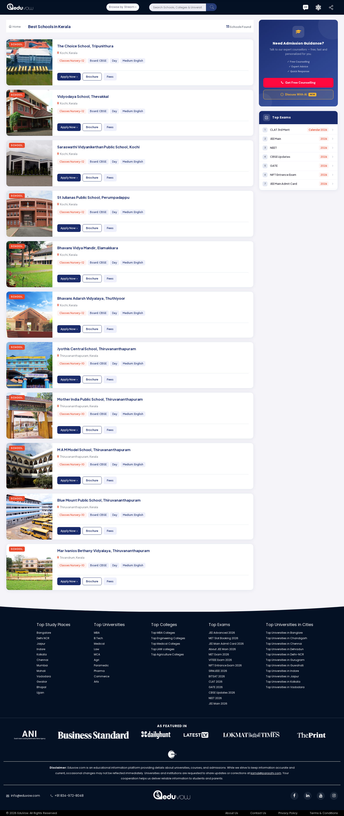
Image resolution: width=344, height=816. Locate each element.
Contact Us (258, 813)
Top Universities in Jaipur (282, 676)
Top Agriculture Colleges (167, 654)
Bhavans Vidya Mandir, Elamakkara (87, 248)
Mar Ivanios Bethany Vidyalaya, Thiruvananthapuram (103, 550)
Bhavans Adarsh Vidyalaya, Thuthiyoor (91, 298)
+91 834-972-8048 (69, 795)
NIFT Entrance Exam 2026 (225, 665)
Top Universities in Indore (282, 671)
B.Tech (98, 638)
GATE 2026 (216, 687)
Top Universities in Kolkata (283, 681)
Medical (99, 644)
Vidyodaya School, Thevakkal (83, 96)
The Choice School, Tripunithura (85, 46)
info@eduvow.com (25, 795)
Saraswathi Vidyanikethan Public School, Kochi (98, 147)
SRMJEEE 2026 (218, 671)
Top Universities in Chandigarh (286, 638)
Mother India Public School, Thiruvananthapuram (100, 399)
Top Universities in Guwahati (285, 665)
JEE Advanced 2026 (222, 633)
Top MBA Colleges (163, 633)
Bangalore (44, 633)
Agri (96, 660)
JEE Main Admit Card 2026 (226, 644)
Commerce (101, 676)
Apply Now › (69, 76)
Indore (41, 649)
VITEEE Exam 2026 (220, 660)
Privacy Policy (287, 813)
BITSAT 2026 (217, 676)
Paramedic (101, 665)
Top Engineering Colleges (168, 638)
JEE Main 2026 (218, 703)
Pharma (99, 671)
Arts (96, 681)
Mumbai (42, 665)
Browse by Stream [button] (121, 7)
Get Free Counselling (298, 82)
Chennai (42, 660)
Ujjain (40, 692)
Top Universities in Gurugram (285, 660)
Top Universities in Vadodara (285, 687)
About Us (231, 813)
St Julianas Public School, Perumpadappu (93, 197)
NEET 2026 (215, 698)
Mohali (41, 671)
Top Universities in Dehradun (285, 649)
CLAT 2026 (215, 681)
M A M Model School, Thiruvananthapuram (94, 449)
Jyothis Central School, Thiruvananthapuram (96, 348)
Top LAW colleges (162, 649)
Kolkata (42, 654)
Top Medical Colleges (165, 644)
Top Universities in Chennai (284, 644)
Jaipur (41, 644)
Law (96, 649)
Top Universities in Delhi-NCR (285, 654)
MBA (97, 633)
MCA (97, 654)
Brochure (92, 76)
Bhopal (41, 687)
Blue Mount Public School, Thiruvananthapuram (99, 500)
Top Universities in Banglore (284, 633)
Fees (110, 76)
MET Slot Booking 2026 (223, 638)
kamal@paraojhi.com (266, 773)
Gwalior (42, 681)
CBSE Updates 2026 (222, 692)
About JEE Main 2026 (222, 649)
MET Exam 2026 (219, 654)
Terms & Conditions (324, 813)
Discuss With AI (298, 94)
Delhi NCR (43, 638)
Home (15, 26)
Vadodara (44, 676)
